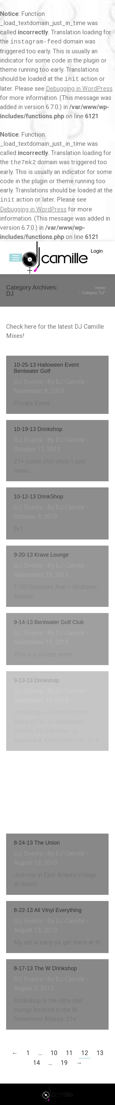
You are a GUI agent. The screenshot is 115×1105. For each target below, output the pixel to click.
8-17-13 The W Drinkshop (45, 968)
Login (97, 251)
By (66, 381)
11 (69, 1053)
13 (100, 1053)
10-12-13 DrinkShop (38, 497)
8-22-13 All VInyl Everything (48, 910)
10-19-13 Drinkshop (38, 429)
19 (64, 1062)
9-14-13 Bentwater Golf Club (49, 622)
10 (54, 1053)
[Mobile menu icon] (15, 258)
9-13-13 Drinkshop (36, 680)
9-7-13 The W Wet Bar (41, 766)
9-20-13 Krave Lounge (41, 555)
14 (36, 1062)
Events (33, 381)
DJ (17, 381)
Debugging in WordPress (79, 88)
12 (84, 1053)
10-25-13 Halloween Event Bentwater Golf (46, 368)
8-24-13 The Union (37, 843)
